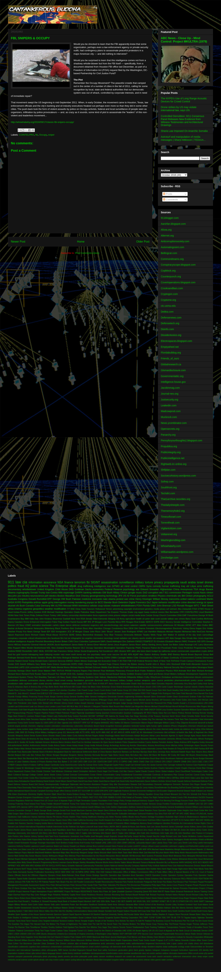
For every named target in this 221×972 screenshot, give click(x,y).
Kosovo (205, 664)
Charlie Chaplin (180, 768)
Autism (115, 749)
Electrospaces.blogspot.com (176, 341)
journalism (142, 595)
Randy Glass (157, 713)
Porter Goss (177, 648)
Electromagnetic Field (102, 693)
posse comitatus (205, 680)
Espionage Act (94, 661)
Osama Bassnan (104, 879)
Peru (48, 885)
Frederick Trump (68, 804)
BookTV (71, 758)
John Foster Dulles (179, 700)
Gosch (27, 814)
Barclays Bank (146, 752)
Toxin (147, 927)
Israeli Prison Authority (88, 700)
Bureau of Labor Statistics (19, 762)
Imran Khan (67, 823)
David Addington (114, 641)
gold (18, 654)
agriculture (130, 618)
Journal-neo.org (169, 393)
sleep (199, 957)
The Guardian (13, 924)
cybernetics (79, 726)
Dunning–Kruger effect (55, 791)
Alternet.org (167, 235)
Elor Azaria (67, 794)
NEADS (205, 862)
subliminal (66, 683)
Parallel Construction (85, 882)
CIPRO (124, 762)
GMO (153, 605)
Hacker (210, 814)
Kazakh (73, 840)
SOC (149, 901)
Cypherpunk (94, 641)
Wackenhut (112, 677)
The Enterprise (59, 585)
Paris (124, 882)
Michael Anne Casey (204, 856)
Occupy (43, 134)
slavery (135, 638)
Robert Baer (36, 898)
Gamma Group (62, 697)
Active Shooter (48, 736)
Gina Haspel (98, 810)
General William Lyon (194, 807)
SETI (123, 901)
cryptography (23, 592)
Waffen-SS (118, 723)
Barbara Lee (127, 752)
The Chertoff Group (98, 719)
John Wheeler (55, 703)
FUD (134, 661)
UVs (33, 934)
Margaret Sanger (87, 853)
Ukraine (122, 651)
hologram (156, 950)
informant (192, 726)
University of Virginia (76, 934)
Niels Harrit (161, 869)
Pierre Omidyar (21, 888)
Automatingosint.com (172, 247)
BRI (211, 749)
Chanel (140, 768)
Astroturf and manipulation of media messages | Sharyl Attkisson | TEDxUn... (183, 138)
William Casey (169, 723)
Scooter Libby (171, 905)
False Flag (57, 622)
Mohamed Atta (189, 631)
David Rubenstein (137, 781)
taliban (171, 618)
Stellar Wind (139, 914)
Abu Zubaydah (185, 609)
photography (199, 595)
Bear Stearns (197, 752)
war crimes (180, 618)
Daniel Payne (72, 781)
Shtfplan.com (168, 469)
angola (17, 726)
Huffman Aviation (122, 820)
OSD (102, 872)
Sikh (26, 911)
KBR (10, 840)
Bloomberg (49, 641)
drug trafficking (85, 586)
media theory (67, 953)
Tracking (153, 927)
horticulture (183, 950)
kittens (44, 953)
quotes (96, 729)
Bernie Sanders (38, 657)
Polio (93, 888)
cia (24, 582)
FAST (91, 797)
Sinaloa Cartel (141, 674)
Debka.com (167, 311)
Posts (167, 194)
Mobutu (175, 859)
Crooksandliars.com (172, 288)
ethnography (52, 950)
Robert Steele (151, 898)
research (118, 957)
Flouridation (103, 801)
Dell (36, 784)
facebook (55, 638)
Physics (162, 595)
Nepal (41, 869)
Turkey (53, 615)
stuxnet (11, 605)
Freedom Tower (111, 804)
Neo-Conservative (188, 667)
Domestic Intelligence (163, 784)
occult (195, 953)
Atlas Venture (26, 749)
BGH (187, 749)
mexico (161, 612)
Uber (59, 723)
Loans (156, 846)
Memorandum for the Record (93, 856)
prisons (117, 615)
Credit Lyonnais (62, 778)
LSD (174, 605)
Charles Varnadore (166, 768)
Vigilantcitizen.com (171, 528)
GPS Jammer (22, 807)
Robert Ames (25, 898)
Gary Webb (40, 664)
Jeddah (101, 830)
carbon (180, 943)
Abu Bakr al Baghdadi (194, 732)
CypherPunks (128, 778)
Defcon (187, 690)
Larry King (192, 843)
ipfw (33, 953)
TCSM (158, 918)
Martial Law (129, 706)
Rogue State (203, 898)
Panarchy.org (168, 434)
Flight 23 (71, 801)
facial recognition (107, 726)
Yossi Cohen (13, 943)
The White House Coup (146, 924)
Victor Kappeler (27, 937)
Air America (31, 739)
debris (129, 947)
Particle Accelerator (135, 882)
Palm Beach (61, 882)
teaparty (141, 729)
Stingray (112, 618)
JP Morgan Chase (80, 631)
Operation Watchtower (37, 879)
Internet (42, 644)
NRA (27, 866)
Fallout (145, 797)
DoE (140, 784)
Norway (209, 631)
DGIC (154, 778)
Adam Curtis (72, 736)
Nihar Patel (193, 869)
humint (24, 654)
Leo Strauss (39, 706)
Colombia (83, 641)
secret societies (111, 729)
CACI (154, 687)
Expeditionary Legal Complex (44, 797)
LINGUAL (131, 843)
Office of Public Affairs (158, 872)
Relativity (57, 895)
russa (149, 957)
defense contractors (28, 680)
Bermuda (96, 755)
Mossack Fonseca (140, 862)
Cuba (37, 605)
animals (24, 726)
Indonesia (93, 823)
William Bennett (14, 940)
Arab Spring (208, 684)
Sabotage (209, 901)
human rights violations (160, 726)
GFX (205, 804)
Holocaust (44, 820)
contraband (67, 947)
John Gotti (140, 833)
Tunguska (73, 931)
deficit (210, 651)
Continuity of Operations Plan (164, 775)
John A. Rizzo (158, 664)
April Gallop (198, 684)
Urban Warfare (113, 934)
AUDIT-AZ (135, 732)
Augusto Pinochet (35, 641)
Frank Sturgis (50, 697)
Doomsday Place (15, 788)
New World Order (118, 869)
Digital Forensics (137, 602)
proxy (90, 729)
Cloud (177, 771)
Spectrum (58, 914)
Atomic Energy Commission (58, 749)
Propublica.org (169, 446)
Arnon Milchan (171, 745)
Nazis (203, 592)
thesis (96, 960)
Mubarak (151, 862)
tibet (101, 960)
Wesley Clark (152, 937)
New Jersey (105, 869)
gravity (141, 950)
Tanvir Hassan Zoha (34, 921)
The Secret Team (110, 924)
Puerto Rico (98, 892)
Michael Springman (29, 859)
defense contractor (81, 625)
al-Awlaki (209, 723)
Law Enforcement (21, 706)
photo (45, 957)
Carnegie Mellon (125, 657)
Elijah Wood (57, 794)
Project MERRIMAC (55, 892)
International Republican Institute (39, 827)
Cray (54, 778)
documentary (14, 589)
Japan (155, 602)
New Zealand (57, 648)
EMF (184, 615)
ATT (194, 625)
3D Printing (29, 732)
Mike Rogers (202, 706)
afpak (72, 585)
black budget (152, 651)
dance (69, 625)
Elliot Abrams (117, 693)
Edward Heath (190, 791)
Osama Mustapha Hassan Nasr (124, 879)
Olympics (52, 875)
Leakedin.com (168, 405)
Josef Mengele (97, 836)
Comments (170, 199)
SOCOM (49, 651)
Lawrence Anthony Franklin (19, 846)
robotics (53, 595)
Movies (116, 667)
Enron (135, 794)
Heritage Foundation (156, 817)
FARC (184, 641)
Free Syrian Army (83, 804)
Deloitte (193, 690)
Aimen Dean (21, 739)
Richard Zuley (198, 895)
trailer (171, 729)
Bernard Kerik (23, 657)
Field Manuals (187, 693)
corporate (22, 638)
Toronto (122, 927)
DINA (135, 690)
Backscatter (27, 752)
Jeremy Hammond (135, 830)
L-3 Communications (194, 703)
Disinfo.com (167, 329)
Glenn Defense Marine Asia (115, 810)
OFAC (68, 872)
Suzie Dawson (98, 918)
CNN (70, 641)
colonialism (55, 726)
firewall (89, 950)
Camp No (81, 765)
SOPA (156, 622)
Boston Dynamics (92, 758)
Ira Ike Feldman (69, 827)
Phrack (196, 885)
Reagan (130, 622)
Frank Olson (194, 801)
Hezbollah (169, 817)
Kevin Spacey (167, 840)
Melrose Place (75, 856)
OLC (83, 648)
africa (11, 608)
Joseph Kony (100, 703)
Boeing (83, 657)
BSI (9, 752)
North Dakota (129, 710)
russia (196, 592)
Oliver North (31, 670)
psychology (129, 589)
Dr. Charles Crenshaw (106, 788)
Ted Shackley (40, 677)
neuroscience (37, 595)
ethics (43, 950)
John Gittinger (130, 833)
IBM (27, 618)
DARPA (79, 592)
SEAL (41, 651)
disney (42, 680)
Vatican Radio (190, 934)
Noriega (21, 670)
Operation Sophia (206, 875)
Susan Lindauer (85, 918)
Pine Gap (32, 888)
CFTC (115, 762)
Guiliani (66, 622)
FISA (194, 609)
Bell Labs (26, 755)
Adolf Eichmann (127, 736)
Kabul (19, 840)
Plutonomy (68, 888)
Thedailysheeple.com (172, 505)
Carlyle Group (152, 615)
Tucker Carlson (56, 931)
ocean (201, 953)
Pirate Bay (41, 888)
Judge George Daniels (130, 703)
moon (120, 953)
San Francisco (60, 651)
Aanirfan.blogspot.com (173, 223)
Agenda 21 (173, 736)
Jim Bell (173, 830)
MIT (49, 667)
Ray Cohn (35, 895)
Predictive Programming (195, 648)
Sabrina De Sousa (116, 716)
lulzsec (107, 605)
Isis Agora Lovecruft (85, 827)
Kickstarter (25, 843)
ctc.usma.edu (168, 305)
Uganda (65, 723)
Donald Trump (37, 592)
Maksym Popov (20, 853)
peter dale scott (152, 618)
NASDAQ (188, 862)
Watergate (158, 723)
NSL (49, 648)
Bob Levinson (50, 758)
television (89, 960)
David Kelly (124, 781)
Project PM (69, 892)
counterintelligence (80, 947)
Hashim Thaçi (75, 817)
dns (49, 638)
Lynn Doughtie (75, 849)
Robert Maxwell (98, 898)
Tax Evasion (113, 612)
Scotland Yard (191, 905)
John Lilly (174, 833)
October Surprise (173, 710)
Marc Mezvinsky (72, 853)
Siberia (182, 908)
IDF (48, 631)
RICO (149, 713)
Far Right (153, 797)
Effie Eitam (12, 794)
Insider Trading (62, 700)
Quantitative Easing (93, 713)
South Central (191, 911)
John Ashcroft (32, 833)
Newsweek (141, 869)
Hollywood (100, 609)
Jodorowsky (21, 833)
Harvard (102, 664)
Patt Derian (157, 882)
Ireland (123, 664)
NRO (32, 866)
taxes (103, 654)
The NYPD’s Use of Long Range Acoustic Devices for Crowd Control (184, 100)
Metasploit (191, 856)
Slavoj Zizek (92, 911)
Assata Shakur (14, 749)
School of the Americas (154, 905)
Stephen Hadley (151, 914)
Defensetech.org (170, 323)
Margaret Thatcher (101, 706)
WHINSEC (105, 723)
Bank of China (99, 752)
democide (137, 947)
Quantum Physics (164, 670)
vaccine (116, 654)
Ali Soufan (30, 742)
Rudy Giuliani (73, 716)
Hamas (34, 817)
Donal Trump (28, 661)
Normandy (22, 872)
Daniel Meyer (60, 781)
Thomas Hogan (185, 924)
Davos (147, 781)
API (115, 732)
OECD (57, 872)
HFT (174, 814)
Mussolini (160, 862)
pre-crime (75, 957)
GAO (198, 804)
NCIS (195, 862)
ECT (80, 791)
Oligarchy (43, 875)
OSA (98, 872)
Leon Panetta (108, 622)
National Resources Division (188, 866)
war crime (129, 599)
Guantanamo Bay (16, 618)
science (43, 585)
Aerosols (164, 736)
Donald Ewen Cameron (46, 661)
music (139, 592)
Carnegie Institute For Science (180, 765)
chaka (190, 943)
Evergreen (27, 797)
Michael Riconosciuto (187, 706)
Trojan (46, 931)
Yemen (109, 609)
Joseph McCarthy (125, 836)
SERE (72, 635)
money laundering (76, 602)
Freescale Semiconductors (130, 804)
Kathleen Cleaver (62, 840)
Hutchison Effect (154, 820)
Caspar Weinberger (43, 768)
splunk (36, 960)
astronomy (110, 943)
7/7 (68, 609)
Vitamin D (59, 937)
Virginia (97, 723)
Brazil (152, 758)
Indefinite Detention (81, 823)
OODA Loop (161, 710)
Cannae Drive (91, 765)
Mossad (67, 605)
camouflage (207, 635)
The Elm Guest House (204, 921)
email (62, 680)
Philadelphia (146, 885)
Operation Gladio (72, 612)
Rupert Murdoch (84, 901)
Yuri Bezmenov (25, 943)
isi (205, 602)
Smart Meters (170, 674)
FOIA (139, 605)
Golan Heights (183, 810)
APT (106, 684)
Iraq (183, 586)
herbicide (135, 726)
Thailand (148, 921)
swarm (67, 960)
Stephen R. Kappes (167, 914)
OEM (63, 872)
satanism (134, 625)
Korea (76, 843)
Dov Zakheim (128, 641)
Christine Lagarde (48, 690)
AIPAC (188, 625)
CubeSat (109, 778)
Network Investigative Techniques (66, 869)
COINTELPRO (26, 134)
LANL (104, 843)
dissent (97, 726)
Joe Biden (173, 644)
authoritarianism (138, 943)
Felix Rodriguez (164, 693)
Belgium (18, 755)
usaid (79, 683)
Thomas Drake (126, 612)
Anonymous (186, 589)
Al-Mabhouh (73, 739)
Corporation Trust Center (18, 778)
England (115, 794)
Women (96, 940)
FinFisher (175, 661)
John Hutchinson (153, 833)
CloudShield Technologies (191, 771)
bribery (65, 615)
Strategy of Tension (66, 719)
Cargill (127, 765)
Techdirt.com (168, 493)
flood (95, 950)
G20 (185, 804)
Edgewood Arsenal (175, 791)
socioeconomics (154, 625)
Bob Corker (39, 758)
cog (135, 612)
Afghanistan (166, 589)
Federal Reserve (113, 589)
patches (46, 729)
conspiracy (13, 638)
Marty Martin (180, 853)
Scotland (181, 905)
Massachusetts (191, 853)
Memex (148, 706)
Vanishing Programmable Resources (169, 934)
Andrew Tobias (173, 742)
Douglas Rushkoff (62, 788)
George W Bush (205, 615)
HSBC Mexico (190, 814)
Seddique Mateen (60, 908)
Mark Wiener (133, 853)
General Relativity (159, 807)
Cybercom (118, 778)
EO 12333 (95, 791)
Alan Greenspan (93, 739)
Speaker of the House (30, 914)
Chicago (107, 628)
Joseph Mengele (113, 703)
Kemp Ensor (82, 840)
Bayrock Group (202, 654)
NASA (11, 602)
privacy (158, 582)
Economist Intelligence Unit (148, 791)
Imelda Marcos (47, 823)
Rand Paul (25, 895)
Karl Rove (50, 840)
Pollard (58, 713)
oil (143, 618)
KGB (44, 612)
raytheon (28, 683)
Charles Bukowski (205, 687)
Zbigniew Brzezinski (189, 723)
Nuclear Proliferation (35, 872)
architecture (177, 677)
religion (124, 615)
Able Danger (175, 638)
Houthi (101, 820)
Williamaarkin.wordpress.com (177, 551)
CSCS (194, 762)
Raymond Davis (22, 635)
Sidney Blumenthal (84, 635)
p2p (205, 953)
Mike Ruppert (14, 648)
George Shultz (46, 810)
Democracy (208, 657)
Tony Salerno (113, 927)
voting (197, 729)
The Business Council (161, 921)
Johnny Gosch (67, 703)
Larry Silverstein (205, 644)
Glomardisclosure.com (173, 370)
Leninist (100, 846)
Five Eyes (209, 693)
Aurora (103, 749)
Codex (205, 771)
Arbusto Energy (102, 745)
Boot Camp (79, 758)
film (62, 638)
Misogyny (155, 859)
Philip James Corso (169, 885)
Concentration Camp (111, 775)
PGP (10, 713)
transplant (107, 960)
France (41, 697)
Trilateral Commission (25, 931)
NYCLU (52, 866)
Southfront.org (169, 487)
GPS (203, 641)
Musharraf (53, 710)
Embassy (127, 693)
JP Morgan (97, 622)
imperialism (12, 953)
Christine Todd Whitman (53, 771)
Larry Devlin (183, 843)
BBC (211, 625)
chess (196, 943)
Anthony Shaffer (159, 654)
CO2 (152, 762)
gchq (50, 602)
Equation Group (152, 794)
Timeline (44, 927)
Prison (46, 615)
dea (10, 595)
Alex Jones (198, 638)
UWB (38, 934)
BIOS (192, 749)
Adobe (117, 736)
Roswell (45, 901)
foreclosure (112, 950)
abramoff (201, 723)
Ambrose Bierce (57, 742)
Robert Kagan (41, 716)
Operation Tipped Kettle (18, 879)
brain (199, 635)
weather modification (55, 608)
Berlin (51, 687)
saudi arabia (188, 582)
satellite (143, 625)
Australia (12, 599)
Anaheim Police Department (126, 742)
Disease (133, 784)
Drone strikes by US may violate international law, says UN (178, 109)
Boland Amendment (125, 687)
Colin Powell (82, 690)
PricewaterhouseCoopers (142, 888)
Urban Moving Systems (83, 677)
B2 (183, 749)
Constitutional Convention (131, 775)
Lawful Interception (205, 843)
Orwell (93, 879)
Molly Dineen (27, 862)
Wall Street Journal (108, 937)
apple (44, 602)
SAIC (35, 651)
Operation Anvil (128, 875)
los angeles (87, 638)
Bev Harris (143, 755)
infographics (182, 726)
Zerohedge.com (169, 557)
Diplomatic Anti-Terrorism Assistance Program (89, 784)
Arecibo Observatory (138, 745)
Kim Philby (167, 703)
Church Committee (168, 615)
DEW (131, 628)
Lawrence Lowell (38, 846)
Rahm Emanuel (176, 892)
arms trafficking (205, 586)
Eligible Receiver (44, 794)
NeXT (24, 869)
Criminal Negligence (78, 778)
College (33, 775)
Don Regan (195, 784)
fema (95, 615)
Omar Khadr (80, 875)
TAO (141, 918)
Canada (30, 605)
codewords (23, 947)
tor (96, 602)
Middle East (106, 667)
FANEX (85, 797)
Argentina (208, 638)
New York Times (21, 615)
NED (211, 862)
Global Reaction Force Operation (152, 810)
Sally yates (55, 905)
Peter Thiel (97, 885)
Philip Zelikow (36, 615)
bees (143, 651)
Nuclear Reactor (72, 648)
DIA (136, 628)
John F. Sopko (118, 833)
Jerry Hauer (148, 830)
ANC (108, 732)
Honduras (28, 700)
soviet (30, 960)
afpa (77, 943)
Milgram (119, 859)
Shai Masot (138, 908)
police (34, 585)
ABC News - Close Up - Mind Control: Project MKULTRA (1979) (184, 39)
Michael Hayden (173, 631)
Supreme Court (206, 674)
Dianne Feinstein (147, 628)
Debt (182, 690)
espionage (68, 592)
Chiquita (36, 690)
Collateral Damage (21, 775)
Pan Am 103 (71, 882)
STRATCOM (183, 901)
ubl (187, 586)
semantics (168, 957)
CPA (159, 687)
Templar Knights (87, 921)
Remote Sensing (192, 713)
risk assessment (139, 957)
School (141, 905)
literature (114, 680)
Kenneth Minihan (111, 840)
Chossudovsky (146, 657)
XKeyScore (155, 677)
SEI (118, 901)
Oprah (199, 710)
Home (81, 241)
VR (92, 723)
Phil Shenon (121, 885)
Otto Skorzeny (165, 879)
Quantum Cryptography (133, 713)
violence (186, 729)
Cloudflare (72, 690)
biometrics (84, 605)
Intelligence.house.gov (173, 381)
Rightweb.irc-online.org (173, 464)
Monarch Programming (42, 862)
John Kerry (192, 700)
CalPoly (40, 765)
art (122, 586)
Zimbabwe (166, 677)
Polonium (65, 713)
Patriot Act (155, 648)
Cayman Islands (191, 687)
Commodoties (83, 775)
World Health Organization (121, 940)
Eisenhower (22, 794)
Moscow (99, 862)
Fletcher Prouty (15, 631)
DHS (71, 589)
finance (68, 582)
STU (191, 901)
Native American (96, 710)
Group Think (106, 814)
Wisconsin (80, 940)
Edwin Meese (80, 661)
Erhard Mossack (171, 794)
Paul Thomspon (190, 882)
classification (13, 947)
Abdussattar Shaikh (129, 684)
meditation (86, 953)
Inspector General (30, 644)
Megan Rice (63, 856)
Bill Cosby (172, 755)
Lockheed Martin (204, 599)
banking (87, 592)
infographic (76, 638)
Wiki (60, 592)
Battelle (182, 752)
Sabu (127, 716)
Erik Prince (202, 794)
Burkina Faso (51, 762)
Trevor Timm (208, 927)
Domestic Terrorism (181, 784)
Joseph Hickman (87, 703)
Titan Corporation (191, 719)
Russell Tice (53, 674)
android (11, 726)
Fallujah (154, 693)
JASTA (112, 827)
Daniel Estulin (49, 781)
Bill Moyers (190, 755)
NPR (23, 866)
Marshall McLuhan (155, 853)
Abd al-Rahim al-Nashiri (174, 732)
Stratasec (98, 635)
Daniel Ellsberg (36, 781)
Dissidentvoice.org (171, 335)
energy (69, 680)
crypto (204, 651)
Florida (146, 605)
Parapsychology (19, 713)
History (11, 820)
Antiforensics (35, 745)
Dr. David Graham (123, 788)
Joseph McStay (139, 836)
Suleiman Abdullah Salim (49, 918)
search (160, 957)
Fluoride (11, 697)
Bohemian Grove (109, 687)
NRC (64, 710)
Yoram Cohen (207, 940)
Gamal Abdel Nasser (60, 807)
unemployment (131, 960)
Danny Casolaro (15, 622)
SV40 (196, 901)
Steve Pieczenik (182, 914)
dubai (165, 947)
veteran (147, 960)
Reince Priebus (178, 713)
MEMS (109, 849)
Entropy (142, 794)
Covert (96, 690)
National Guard (82, 710)
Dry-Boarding (173, 788)
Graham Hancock (63, 814)
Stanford (96, 914)
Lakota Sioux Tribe (164, 843)
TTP (178, 918)
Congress (23, 599)
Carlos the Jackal (148, 765)
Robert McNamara (113, 898)
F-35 (120, 661)
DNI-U (169, 778)
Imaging (37, 823)
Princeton (184, 888)
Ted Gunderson (106, 651)
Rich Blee (191, 670)
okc (84, 654)
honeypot (174, 950)
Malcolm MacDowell (35, 853)
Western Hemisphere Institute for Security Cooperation (180, 937)
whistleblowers (128, 605)
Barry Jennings (159, 752)
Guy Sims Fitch (160, 814)
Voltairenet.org (169, 534)
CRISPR (176, 762)
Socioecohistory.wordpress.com (178, 475)
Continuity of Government (182, 657)
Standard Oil (87, 914)
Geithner (132, 807)
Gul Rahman (207, 697)
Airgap (46, 739)
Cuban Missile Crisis (96, 778)
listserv (59, 953)
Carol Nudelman (200, 765)
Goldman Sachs (83, 589)
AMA (103, 732)
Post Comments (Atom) (87, 253)
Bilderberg (49, 628)
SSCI (162, 622)
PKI (32, 882)
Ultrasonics (51, 934)
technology (111, 595)
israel (200, 582)
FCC (96, 797)
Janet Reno (71, 830)
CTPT (210, 762)
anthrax (37, 602)
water (163, 960)
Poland (51, 713)
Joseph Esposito (110, 836)
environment (138, 609)
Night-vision (183, 869)
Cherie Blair (201, 768)
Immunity (58, 823)
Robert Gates (72, 898)
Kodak (71, 843)
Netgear (48, 869)
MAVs (98, 849)
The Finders (132, 719)
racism (126, 625)
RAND (18, 651)
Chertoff (29, 690)
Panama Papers (79, 670)
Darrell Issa (83, 781)
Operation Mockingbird (104, 648)
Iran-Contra (51, 592)
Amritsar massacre (92, 742)
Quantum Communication (112, 713)
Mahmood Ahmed (188, 849)
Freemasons (200, 661)
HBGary (17, 644)
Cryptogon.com (169, 294)
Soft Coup (141, 911)
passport (19, 957)
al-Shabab (83, 943)
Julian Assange (186, 644)
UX (55, 723)
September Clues (107, 908)
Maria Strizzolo (100, 853)
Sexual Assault (112, 674)
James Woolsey (152, 700)
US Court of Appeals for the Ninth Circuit (172, 931)
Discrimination (124, 784)
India (31, 618)
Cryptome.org (168, 299)
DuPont (182, 788)
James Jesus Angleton (117, 644)
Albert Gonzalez (158, 684)
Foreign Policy (119, 801)
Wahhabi (122, 677)
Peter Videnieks (109, 885)
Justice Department (205, 836)
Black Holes (96, 687)
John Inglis (164, 833)
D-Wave (138, 778)
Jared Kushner (83, 830)
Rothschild (62, 716)
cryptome (27, 608)
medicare (77, 953)
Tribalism (11, 931)
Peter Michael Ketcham (60, 885)
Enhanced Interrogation (41, 622)
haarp (146, 612)
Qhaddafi (120, 892)
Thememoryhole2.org (173, 510)
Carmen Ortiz (161, 765)
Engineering (107, 794)
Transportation (173, 927)
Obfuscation (117, 872)
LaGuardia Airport (143, 843)
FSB (129, 661)
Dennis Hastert (15, 661)
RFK (123, 622)
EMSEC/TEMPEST (144, 641)
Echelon (133, 791)
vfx (17, 605)
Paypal (201, 882)
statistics (57, 683)
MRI (140, 849)
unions (140, 960)
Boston (58, 641)
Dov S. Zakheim (77, 788)
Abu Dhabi (208, 732)
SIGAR (63, 674)
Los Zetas (22, 849)
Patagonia (148, 882)
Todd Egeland (68, 927)
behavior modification (169, 602)
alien (134, 651)
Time (28, 927)
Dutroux (68, 791)
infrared (200, 726)
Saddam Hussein (84, 674)
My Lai (167, 862)
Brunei (195, 758)
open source (157, 680)
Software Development (187, 674)
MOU (136, 849)
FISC (148, 693)
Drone (26, 622)
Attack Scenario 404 (79, 749)
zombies (170, 960)
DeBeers (154, 781)
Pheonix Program (33, 713)
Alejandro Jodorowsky (174, 684)
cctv (185, 943)
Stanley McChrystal (125, 914)
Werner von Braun (138, 937)
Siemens (189, 908)
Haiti (19, 817)
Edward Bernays (60, 693)
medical (153, 612)
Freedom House (97, 804)
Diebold (11, 693)
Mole (19, 862)
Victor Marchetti (40, 937)
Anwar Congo (84, 745)
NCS (200, 862)
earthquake (172, 947)
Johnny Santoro (37, 836)
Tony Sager (102, 927)
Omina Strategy (92, 875)
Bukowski (209, 758)
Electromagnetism (163, 628)
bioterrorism (188, 677)
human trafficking (171, 586)
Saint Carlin (33, 905)
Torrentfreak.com (170, 522)
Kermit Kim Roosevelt (154, 703)
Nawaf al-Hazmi (14, 869)
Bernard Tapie (107, 755)
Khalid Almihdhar (191, 840)
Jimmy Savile (162, 644)
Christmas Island (71, 771)
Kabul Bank (27, 840)
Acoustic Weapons (15, 736)
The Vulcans (169, 719)
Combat (65, 775)
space (210, 602)
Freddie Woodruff (53, 804)
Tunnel (80, 931)
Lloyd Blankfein (206, 612)
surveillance (126, 582)
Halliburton (26, 817)
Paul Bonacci (178, 882)
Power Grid (101, 888)
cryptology (104, 947)
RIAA (155, 892)
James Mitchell (138, 700)
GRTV (30, 807)
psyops (90, 602)
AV (141, 732)
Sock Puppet (117, 911)
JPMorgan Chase (106, 700)
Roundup (53, 901)
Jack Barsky (141, 827)
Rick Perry (208, 895)
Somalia (11, 719)
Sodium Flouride (130, 911)
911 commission (173, 592)
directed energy (195, 602)
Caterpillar (69, 768)
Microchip (69, 859)
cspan (62, 625)
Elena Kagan (196, 628)
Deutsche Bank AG (205, 690)
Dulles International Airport (19, 791)
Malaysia (161, 631)
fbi (36, 134)
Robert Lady (52, 716)
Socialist (108, 911)
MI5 (68, 706)
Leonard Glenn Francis (113, 846)
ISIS (53, 631)
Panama (146, 648)
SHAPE (129, 901)
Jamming (47, 830)
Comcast (73, 775)
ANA (102, 684)
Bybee (64, 762)
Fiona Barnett (199, 693)
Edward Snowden (149, 589)
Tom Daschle (80, 927)
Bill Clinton (187, 595)
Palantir (52, 882)
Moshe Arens (108, 862)
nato (105, 599)
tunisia (176, 729)
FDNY (143, 693)
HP (177, 814)
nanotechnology (111, 625)
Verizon (199, 934)
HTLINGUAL (201, 814)
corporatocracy (67, 726)
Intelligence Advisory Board (141, 823)
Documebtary (148, 784)
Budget (202, 758)
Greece (55, 664)
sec (129, 638)
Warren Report (147, 723)
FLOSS (118, 797)
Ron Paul (18, 901)
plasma (75, 729)
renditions (110, 957)
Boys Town (133, 758)
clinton (209, 592)
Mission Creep (165, 859)
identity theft (208, 950)
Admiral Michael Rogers (88, 736)
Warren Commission (132, 723)
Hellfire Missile (128, 817)
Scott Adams (203, 905)
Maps (63, 853)
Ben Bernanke (172, 612)
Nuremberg (49, 872)
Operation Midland (188, 710)
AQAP (136, 654)
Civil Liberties (61, 690)
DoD (145, 592)
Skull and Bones (156, 674)
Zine (57, 943)
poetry (194, 680)
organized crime (105, 615)
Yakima (177, 940)
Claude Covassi (147, 771)
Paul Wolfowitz (108, 670)
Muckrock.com (169, 417)
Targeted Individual (51, 921)
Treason (182, 927)
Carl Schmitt (135, 765)
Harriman (42, 817)
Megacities (139, 706)
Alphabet (38, 742)
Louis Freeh (61, 706)
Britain (65, 641)
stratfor (149, 638)
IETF (176, 820)
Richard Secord (185, 895)
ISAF (201, 820)
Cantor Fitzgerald (105, 765)
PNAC (138, 648)
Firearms (192, 641)
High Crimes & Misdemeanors (186, 817)
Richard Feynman (157, 895)
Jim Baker (165, 830)
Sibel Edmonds (100, 618)
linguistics (12, 729)
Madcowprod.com (171, 411)
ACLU (210, 595)
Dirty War (113, 784)
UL (42, 723)
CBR (85, 762)
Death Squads (178, 781)
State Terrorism (32, 719)
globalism (127, 726)
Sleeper (101, 911)
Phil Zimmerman (133, 885)
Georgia (55, 810)
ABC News (92, 684)
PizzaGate (166, 648)
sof (167, 609)
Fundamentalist (176, 804)
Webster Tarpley (142, 635)
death (124, 947)
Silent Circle (33, 911)
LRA (206, 703)
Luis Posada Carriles (43, 849)
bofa (168, 943)
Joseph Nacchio (153, 836)
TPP (168, 918)
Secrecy (169, 622)
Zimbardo (51, 943)
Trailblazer (161, 927)
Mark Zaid (143, 853)
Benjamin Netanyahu (34, 628)
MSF (145, 849)
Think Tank (179, 719)
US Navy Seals (64, 677)
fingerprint (81, 950)
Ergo (162, 794)
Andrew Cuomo (144, 742)
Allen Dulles (202, 625)
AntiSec (26, 745)
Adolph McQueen (141, 736)
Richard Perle (28, 674)
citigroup (40, 726)
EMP (88, 791)
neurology (108, 638)
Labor (153, 843)
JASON (50, 644)
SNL (144, 901)
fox (14, 654)
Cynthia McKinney (204, 618)
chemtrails (171, 595)
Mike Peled (86, 859)
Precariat (110, 888)
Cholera (27, 771)
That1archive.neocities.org (175, 499)
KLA (14, 840)
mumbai (127, 953)
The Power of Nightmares (67, 924)
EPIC (106, 791)
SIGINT (95, 582)
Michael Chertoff (158, 706)
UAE (124, 931)
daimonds (117, 947)
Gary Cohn (105, 807)
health (139, 618)
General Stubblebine (175, 807)
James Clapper (125, 700)
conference (45, 947)
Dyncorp (62, 661)
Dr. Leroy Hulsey (147, 788)
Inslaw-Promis (19, 612)
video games (155, 960)
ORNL (92, 872)
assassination (109, 582)
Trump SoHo (22, 723)
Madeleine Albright (172, 849)
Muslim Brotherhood (36, 648)
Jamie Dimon (37, 830)
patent (52, 729)
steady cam (44, 960)
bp (160, 651)
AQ (27, 585)
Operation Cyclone (176, 875)
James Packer (14, 830)
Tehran (77, 921)
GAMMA (191, 804)
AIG (125, 654)
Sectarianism (26, 908)
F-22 (75, 797)
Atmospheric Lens (39, 749)
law (18, 582)
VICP (121, 934)
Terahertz (110, 921)
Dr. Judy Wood (21, 693)
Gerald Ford (65, 810)
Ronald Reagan (185, 605)
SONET (162, 901)
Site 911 (62, 911)
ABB (77, 732)
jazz (205, 726)
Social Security (207, 716)
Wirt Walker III (170, 635)
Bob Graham (76, 628)
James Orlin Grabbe (204, 827)
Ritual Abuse (52, 635)
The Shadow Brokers (127, 924)
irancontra (174, 599)
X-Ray (177, 723)
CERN (107, 657)
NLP (122, 667)
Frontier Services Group (152, 804)
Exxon (70, 797)
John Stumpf (43, 703)
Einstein (161, 641)
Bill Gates (181, 755)
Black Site (21, 758)
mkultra (26, 595)
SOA (69, 674)
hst (65, 638)
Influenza (102, 823)
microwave (98, 638)
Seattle (17, 908)
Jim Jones (181, 830)
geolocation (123, 950)
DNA (179, 615)
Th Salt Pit (139, 921)
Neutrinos (107, 710)
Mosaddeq (90, 862)
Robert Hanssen (85, 898)
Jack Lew (150, 827)
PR (40, 882)
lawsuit (210, 726)
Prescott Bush (132, 670)
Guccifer (114, 814)
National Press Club (168, 866)
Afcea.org (166, 229)
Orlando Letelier (83, 879)
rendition (152, 595)
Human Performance (138, 820)
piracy (162, 609)
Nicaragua (202, 667)
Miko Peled (110, 859)
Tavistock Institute (66, 921)
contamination (56, 947)
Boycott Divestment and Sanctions (114, 758)
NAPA (181, 862)
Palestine (85, 612)
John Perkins (13, 836)
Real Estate (139, 622)
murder (56, 654)
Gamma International (78, 807)
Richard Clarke (38, 635)
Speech (65, 914)
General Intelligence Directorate (103, 697)
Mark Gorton (112, 853)
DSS (143, 690)
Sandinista (102, 905)
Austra (109, 749)
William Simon (70, 940)
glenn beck (133, 950)
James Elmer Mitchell (97, 644)
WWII (75, 605)
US (153, 931)
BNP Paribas (200, 749)
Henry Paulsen (141, 817)
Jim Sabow (190, 830)
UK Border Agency (140, 931)
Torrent (129, 927)
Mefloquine (53, 856)
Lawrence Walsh (52, 846)
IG (180, 820)
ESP (111, 791)
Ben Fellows (36, 755)
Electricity (32, 794)
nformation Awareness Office (181, 953)
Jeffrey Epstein (34, 612)
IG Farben (185, 820)
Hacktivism (12, 817)
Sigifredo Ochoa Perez (203, 908)
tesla (143, 615)
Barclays (136, 752)
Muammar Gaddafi (61, 618)
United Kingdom (45, 589)
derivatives (88, 726)
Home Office (67, 820)
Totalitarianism (138, 927)
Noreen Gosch (118, 710)
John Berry (43, 833)
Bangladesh (59, 752)
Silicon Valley (44, 911)
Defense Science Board (24, 784)
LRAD (210, 703)
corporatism (195, 651)
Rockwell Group (176, 898)
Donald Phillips (207, 784)
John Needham (184, 833)
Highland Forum (206, 817)
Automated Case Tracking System (133, 749)
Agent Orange (184, 736)
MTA (149, 849)
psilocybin (83, 957)
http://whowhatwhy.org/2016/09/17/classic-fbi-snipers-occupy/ (42, 122)
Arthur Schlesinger (186, 745)
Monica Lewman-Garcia (62, 862)
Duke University (206, 788)
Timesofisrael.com (171, 516)
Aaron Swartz (114, 684)
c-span (174, 943)
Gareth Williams (27, 664)
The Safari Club (85, 924)
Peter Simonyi (76, 885)
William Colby (143, 677)
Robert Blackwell (49, 898)
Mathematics (204, 853)
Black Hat (86, 687)
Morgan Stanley (79, 862)
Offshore (34, 875)
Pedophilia (27, 602)
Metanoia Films (180, 856)
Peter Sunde (87, 885)
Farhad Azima (163, 797)
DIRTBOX (161, 778)
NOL (18, 866)
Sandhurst (93, 905)
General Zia (208, 807)
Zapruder (37, 943)
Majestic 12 (201, 849)
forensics (118, 726)
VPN (139, 934)
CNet (147, 762)
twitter (122, 960)
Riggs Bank (12, 716)
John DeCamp (94, 833)
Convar (181, 775)
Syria (149, 586)
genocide (89, 680)
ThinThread (173, 924)
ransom (102, 957)
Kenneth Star (123, 840)
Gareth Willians (94, 807)
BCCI (101, 602)
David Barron (104, 781)
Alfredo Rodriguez (205, 739)
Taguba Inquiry (190, 918)
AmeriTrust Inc (78, 742)
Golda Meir (204, 810)
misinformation (112, 953)
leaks (106, 680)
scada (41, 683)
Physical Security (206, 885)
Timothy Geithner (55, 927)
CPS (163, 762)
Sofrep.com (167, 481)
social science (21, 960)
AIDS (93, 732)
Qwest (145, 892)
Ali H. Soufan (20, 742)
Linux (47, 706)
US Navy (20, 625)
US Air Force (129, 595)
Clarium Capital (133, 771)
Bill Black (153, 755)
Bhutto (49, 657)
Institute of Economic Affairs (117, 823)
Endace (75, 794)
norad (116, 638)
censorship (74, 615)
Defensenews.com (171, 317)
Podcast (76, 888)
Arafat (92, 745)
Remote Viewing (206, 713)
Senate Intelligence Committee (188, 622)
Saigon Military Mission (17, 905)
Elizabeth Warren (173, 641)
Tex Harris (130, 921)
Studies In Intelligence (22, 918)
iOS (200, 950)
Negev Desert (33, 869)
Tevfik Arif (85, 719)
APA (130, 654)
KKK (142, 703)
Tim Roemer (20, 927)
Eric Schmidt (192, 794)
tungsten (115, 960)
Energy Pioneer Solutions (90, 794)
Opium (11, 635)
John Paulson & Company (202, 833)
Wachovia (96, 937)
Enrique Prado (126, 794)
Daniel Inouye (151, 690)
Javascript (93, 830)
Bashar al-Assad (15, 628)
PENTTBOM (204, 879)
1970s (84, 684)
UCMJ (129, 931)
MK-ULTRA (56, 605)
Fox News (27, 631)
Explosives (62, 797)
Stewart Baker (195, 914)
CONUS (157, 762)
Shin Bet (175, 908)
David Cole (114, 781)
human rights (145, 726)
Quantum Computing (133, 892)
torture (149, 582)
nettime (165, 953)
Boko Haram (62, 758)
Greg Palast (95, 814)
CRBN (114, 657)
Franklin (202, 801)
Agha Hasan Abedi (199, 736)
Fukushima (192, 615)
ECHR (74, 791)
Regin (50, 895)
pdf (46, 595)
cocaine (47, 726)
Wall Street (207, 605)
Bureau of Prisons (38, 762)
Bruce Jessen (145, 687)
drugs (202, 589)
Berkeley (88, 755)
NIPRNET (12, 866)
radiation (124, 638)
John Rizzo (95, 631)
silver (194, 957)
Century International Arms (118, 768)
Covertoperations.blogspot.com (178, 282)
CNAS (141, 762)
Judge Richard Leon (168, 836)
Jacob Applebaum (62, 644)
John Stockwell (173, 664)
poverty (67, 957)
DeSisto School (165, 781)
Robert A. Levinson (26, 716)
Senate (89, 618)
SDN (103, 901)
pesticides (169, 680)
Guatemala (65, 664)
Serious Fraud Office (124, 908)
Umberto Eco (62, 934)
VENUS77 (77, 723)
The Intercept (157, 719)
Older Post (142, 241)
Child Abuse (61, 589)
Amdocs (67, 742)
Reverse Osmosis (103, 895)
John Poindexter (20, 703)
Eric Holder (208, 628)
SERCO (149, 622)
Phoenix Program (185, 885)
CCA (90, 762)
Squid (71, 914)
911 (11, 582)
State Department (98, 612)
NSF (127, 667)
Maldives (48, 853)
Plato (61, 888)
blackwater (47, 625)
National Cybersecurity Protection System (92, 866)
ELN (84, 791)
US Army (120, 618)
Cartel (164, 687)
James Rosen (26, 830)
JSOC (116, 700)
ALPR (98, 732)
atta (138, 651)
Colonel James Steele (46, 775)
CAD (75, 762)
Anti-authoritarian (15, 745)
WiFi (129, 651)
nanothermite (136, 953)
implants (21, 953)
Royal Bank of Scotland (67, 901)
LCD (114, 843)
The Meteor (51, 924)
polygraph (83, 729)
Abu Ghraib (187, 638)
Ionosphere (73, 700)
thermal (165, 729)
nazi (62, 654)
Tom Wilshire (91, 927)
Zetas (43, 943)
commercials (183, 651)
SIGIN (139, 901)
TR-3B (173, 918)
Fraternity (19, 804)
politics (12, 585)
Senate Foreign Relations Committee (84, 908)
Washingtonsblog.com (173, 540)
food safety (102, 950)
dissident (151, 947)
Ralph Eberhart (14, 895)
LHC (195, 644)
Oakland (108, 872)
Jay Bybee (132, 664)
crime (184, 602)
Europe (19, 797)
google (131, 592)
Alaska (113, 739)
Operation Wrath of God (57, 879)
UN (150, 931)
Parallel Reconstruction (104, 882)
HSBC (80, 664)
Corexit (196, 775)
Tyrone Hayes (34, 723)
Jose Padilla (85, 836)
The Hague (24, 924)
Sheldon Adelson (164, 908)
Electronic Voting (181, 628)
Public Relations (147, 670)
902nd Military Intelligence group (48, 732)
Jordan (77, 703)
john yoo (16, 595)
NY (47, 866)
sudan (61, 960)
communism (207, 677)
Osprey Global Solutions (148, 879)
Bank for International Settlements (78, 752)
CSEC (200, 762)
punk (90, 957)
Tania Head (20, 921)
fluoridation (79, 680)
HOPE (74, 664)
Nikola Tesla (204, 869)
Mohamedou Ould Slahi (17, 710)
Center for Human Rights (84, 768)
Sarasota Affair (132, 905)
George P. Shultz (32, 810)
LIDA (119, 843)
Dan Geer (205, 778)
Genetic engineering (125, 697)
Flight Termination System (86, 801)
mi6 (101, 625)
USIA (46, 723)
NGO (59, 710)
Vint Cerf (50, 937)
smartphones (124, 729)
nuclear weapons (142, 680)
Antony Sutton (60, 745)
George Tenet (39, 631)
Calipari (47, 765)
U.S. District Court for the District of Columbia (103, 931)
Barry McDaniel (172, 752)
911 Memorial (68, 732)
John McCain (202, 700)
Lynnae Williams (88, 849)
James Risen (135, 644)
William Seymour (56, 940)
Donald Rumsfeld (38, 599)
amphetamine (94, 943)
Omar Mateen (44, 670)
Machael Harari (158, 849)
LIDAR (124, 843)
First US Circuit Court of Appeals (53, 801)
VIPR (84, 723)
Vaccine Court (147, 934)
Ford (110, 801)
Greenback (84, 814)
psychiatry (96, 654)
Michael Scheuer (93, 667)
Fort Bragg (175, 801)
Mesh (171, 856)
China (176, 589)
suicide (163, 618)
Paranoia (118, 882)
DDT (144, 778)
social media (134, 615)
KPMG (140, 631)
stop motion (54, 960)
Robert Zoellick (163, 898)
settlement (177, 957)
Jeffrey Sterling (148, 644)
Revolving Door (118, 895)
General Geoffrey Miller (79, 697)
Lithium (151, 846)
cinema (18, 608)
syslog (73, 960)
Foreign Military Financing (26, 697)
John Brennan (164, 605)
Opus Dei (72, 879)
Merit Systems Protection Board (155, 856)
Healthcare (92, 817)
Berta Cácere (119, 755)
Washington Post (124, 937)
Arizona (151, 745)
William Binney (160, 599)
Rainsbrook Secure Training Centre (198, 892)
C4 (71, 762)
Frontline (166, 804)
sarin (154, 957)
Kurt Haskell (96, 843)
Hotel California (79, 820)
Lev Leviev (128, 846)
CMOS (135, 762)
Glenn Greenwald (158, 697)
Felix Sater (176, 693)
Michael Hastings (55, 612)
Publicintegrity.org (170, 452)
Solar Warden (161, 911)
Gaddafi (48, 807)
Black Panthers (62, 628)
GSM (36, 807)
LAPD (22, 667)
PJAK (28, 882)
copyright (128, 609)
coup (100, 605)
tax (84, 960)
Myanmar (174, 862)
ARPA (127, 732)
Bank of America (31, 687)
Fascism (91, 609)
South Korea (202, 911)
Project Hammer (23, 892)
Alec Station (145, 654)
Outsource (176, 879)
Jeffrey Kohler (121, 830)
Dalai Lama (195, 778)
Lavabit (11, 706)
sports (142, 638)
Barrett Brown (187, 654)
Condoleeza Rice (120, 628)
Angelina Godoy (198, 742)
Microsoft (77, 859)
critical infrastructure (37, 638)
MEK (103, 849)
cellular (93, 605)
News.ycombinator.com (174, 423)
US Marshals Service (198, 931)
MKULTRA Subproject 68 (122, 849)
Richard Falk (144, 895)
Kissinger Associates (46, 843)
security (48, 683)
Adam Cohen (61, 736)
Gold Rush (194, 810)
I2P (172, 820)
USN (29, 934)
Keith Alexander (193, 664)
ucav (109, 654)
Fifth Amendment (191, 797)
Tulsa (65, 931)
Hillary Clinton (120, 592)
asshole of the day (187, 635)
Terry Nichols (120, 921)
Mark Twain (122, 853)
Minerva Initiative (143, 859)
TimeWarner (35, 927)
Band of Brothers (46, 752)
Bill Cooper (77, 687)
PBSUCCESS (192, 879)
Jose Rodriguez (129, 631)
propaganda (171, 582)
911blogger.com (170, 217)
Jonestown (74, 836)
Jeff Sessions (164, 700)
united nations (187, 599)
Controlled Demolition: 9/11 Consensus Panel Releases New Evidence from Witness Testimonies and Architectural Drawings (182, 120)
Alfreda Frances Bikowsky (186, 739)
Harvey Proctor (62, 817)
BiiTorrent (68, 687)
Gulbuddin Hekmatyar (128, 814)
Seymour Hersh (168, 716)
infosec (28, 953)
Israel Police (103, 827)
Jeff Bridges (110, 830)
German (89, 810)
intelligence (100, 586)
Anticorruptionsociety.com (175, 241)
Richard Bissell (131, 895)
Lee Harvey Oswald (67, 846)
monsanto (97, 599)
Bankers (109, 752)
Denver (42, 784)
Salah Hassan (44, 905)
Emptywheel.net (170, 346)
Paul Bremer (94, 670)
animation (36, 625)
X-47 (166, 940)
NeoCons (201, 631)
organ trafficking (35, 729)
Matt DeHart (19, 856)
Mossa (129, 862)
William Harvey (42, 940)
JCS (69, 631)
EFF (49, 599)
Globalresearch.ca (171, 364)
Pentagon (187, 592)
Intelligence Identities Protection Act (168, 823)
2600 (22, 732)
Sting (203, 914)
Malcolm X (88, 706)
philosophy (37, 957)
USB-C (11, 934)
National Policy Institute (149, 866)
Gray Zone (75, 814)
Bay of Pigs (43, 687)
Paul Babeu (167, 882)
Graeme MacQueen (47, 814)
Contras (198, 657)
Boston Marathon (66, 595)
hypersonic (193, 950)
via (181, 729)
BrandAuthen (144, 758)
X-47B (171, 940)
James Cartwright (176, 827)
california (166, 651)
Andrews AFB (185, 742)
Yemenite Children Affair (191, 940)
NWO (73, 710)
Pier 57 (11, 888)
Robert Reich (139, 898)
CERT (109, 762)
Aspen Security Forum (203, 745)
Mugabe (31, 710)
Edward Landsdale (75, 693)
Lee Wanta (80, 846)
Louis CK (30, 849)
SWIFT (202, 901)
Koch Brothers (62, 843)
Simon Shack (181, 716)
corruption (153, 592)
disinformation (85, 615)
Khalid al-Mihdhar (206, 840)
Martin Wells (169, 853)
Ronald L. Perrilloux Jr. (32, 901)
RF (145, 713)
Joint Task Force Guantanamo (57, 836)
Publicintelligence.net (172, 458)
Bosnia (136, 687)
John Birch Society (56, 833)
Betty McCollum (132, 755)
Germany (45, 605)
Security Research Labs (42, 908)
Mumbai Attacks (41, 710)
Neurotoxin (95, 869)
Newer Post (18, 241)
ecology (181, 947)
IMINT (192, 820)
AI (99, 684)
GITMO (116, 586)
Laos (175, 843)
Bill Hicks (57, 657)
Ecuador (163, 791)
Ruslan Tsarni (41, 674)
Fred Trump (41, 804)
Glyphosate (171, 810)
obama (111, 599)
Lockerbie (164, 846)
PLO (36, 882)
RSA (83, 618)
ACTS (82, 732)
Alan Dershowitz (144, 684)
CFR (182, 612)
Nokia (15, 872)
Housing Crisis (92, 820)
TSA (196, 589)
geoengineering (98, 595)
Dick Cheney (82, 595)
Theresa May (162, 924)
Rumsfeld (83, 716)
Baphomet (117, 752)
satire (35, 683)
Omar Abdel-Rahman (65, 875)
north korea (76, 654)
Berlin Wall (58, 687)
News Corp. (131, 869)
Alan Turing (105, 739)
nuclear (25, 729)
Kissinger (33, 843)
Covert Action (105, 690)
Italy (36, 618)
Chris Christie (36, 771)
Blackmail (30, 758)
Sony (170, 911)
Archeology (114, 745)
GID (199, 641)
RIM (159, 892)
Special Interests (46, 914)
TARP (145, 918)
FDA (125, 661)
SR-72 (175, 901)
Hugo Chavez (113, 664)
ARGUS (121, 732)
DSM (182, 778)
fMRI (60, 950)
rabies (95, 957)
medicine (86, 599)
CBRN (142, 586)
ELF (47, 693)
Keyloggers (178, 840)
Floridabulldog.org (171, 352)
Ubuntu (44, 934)
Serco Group (99, 674)
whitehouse (168, 625)
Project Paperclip (77, 713)
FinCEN (202, 797)
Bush (22, 605)
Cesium (133, 768)
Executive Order (109, 661)
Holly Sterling (34, 820)
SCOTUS (63, 635)
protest (120, 599)
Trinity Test (39, 931)
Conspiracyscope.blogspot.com (178, 264)
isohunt (38, 953)
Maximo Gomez (41, 856)
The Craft (190, 921)
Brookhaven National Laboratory (178, 758)
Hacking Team (91, 664)
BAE (73, 609)
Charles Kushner (151, 768)
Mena (118, 622)
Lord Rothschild (191, 846)
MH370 (43, 667)
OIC (73, 872)
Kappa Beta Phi (39, 840)
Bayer (188, 752)
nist (120, 625)
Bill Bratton (162, 755)
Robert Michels (127, 898)
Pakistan (76, 599)
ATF (167, 638)
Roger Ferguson (190, 898)
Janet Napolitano (59, 830)
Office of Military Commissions (136, 872)
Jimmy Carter (201, 830)
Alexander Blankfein (148, 739)
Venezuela (128, 635)
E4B (43, 693)
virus (193, 729)
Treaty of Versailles (194, 927)
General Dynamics (144, 807)
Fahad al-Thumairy (134, 797)
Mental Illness (63, 667)
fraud (21, 585)
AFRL (87, 732)
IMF (85, 622)
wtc (179, 595)
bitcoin (198, 677)
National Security (172, 667)
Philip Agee (156, 885)
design (144, 947)
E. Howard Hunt (34, 693)
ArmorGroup (160, 745)
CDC (95, 762)
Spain (17, 914)
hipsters (148, 950)
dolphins (158, 947)
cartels (55, 625)
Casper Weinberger (175, 687)
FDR (105, 797)
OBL (138, 710)
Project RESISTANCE (83, 892)
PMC (53, 670)
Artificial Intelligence (17, 641)
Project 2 (203, 888)
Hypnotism (166, 820)
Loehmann (173, 846)
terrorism (80, 582)
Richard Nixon (14, 674)
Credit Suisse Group (119, 690)
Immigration (61, 631)
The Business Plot (178, 921)
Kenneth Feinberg (95, 840)
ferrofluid (72, 950)
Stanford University (109, 914)
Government (184, 697)
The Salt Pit (97, 924)
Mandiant (56, 853)
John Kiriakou (45, 618)
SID (134, 901)
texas (73, 683)
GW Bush (107, 592)
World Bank (105, 940)
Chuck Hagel (102, 771)
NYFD (58, 866)
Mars (122, 706)
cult (110, 947)
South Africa (20, 719)
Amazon (46, 742)
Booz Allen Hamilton (92, 628)
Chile (136, 657)
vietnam (173, 609)
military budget (126, 680)
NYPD (18, 602)
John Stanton (24, 836)
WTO (84, 937)
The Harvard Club (37, 924)
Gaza (49, 664)
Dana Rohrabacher (22, 781)
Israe (96, 827)
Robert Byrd (61, 898)
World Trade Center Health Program (148, 940)
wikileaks (97, 592)
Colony (59, 775)
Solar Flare (150, 911)
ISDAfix (207, 820)
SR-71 (169, 901)
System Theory (26, 677)
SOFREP (155, 901)
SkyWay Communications (76, 911)
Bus (59, 762)
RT (163, 892)
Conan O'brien (96, 775)
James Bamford (161, 827)
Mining (210, 706)
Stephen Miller (45, 719)
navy (144, 953)
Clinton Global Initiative (164, 771)
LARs (109, 843)
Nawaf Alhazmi (207, 866)
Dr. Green (136, 788)
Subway (35, 918)
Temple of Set (100, 921)
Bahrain (35, 752)
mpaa (19, 729)
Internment (57, 827)
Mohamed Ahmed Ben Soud (191, 859)
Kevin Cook (144, 840)
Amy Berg (188, 684)
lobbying (48, 654)
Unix (70, 723)
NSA (60, 582)
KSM (183, 664)
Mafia (53, 667)
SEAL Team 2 (111, 901)
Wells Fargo (156, 635)
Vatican (102, 677)
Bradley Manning (95, 657)
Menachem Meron (113, 856)
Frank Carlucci (187, 661)
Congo (90, 690)
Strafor (54, 719)
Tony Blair (109, 635)
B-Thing (178, 749)
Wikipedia (131, 677)
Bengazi (56, 755)
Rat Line (167, 713)
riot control (127, 957)
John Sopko (32, 703)
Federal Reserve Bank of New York (153, 661)
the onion (157, 729)
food (10, 654)
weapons (160, 638)
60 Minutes (179, 625)
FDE (101, 797)
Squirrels (78, 914)
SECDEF (92, 716)
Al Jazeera (54, 739)
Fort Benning (165, 801)
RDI (150, 892)
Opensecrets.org (170, 428)
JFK (120, 595)
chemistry (32, 726)
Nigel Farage (172, 869)
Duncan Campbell (37, 791)
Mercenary (136, 856)
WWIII (89, 937)
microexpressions (98, 953)
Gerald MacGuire (78, 810)
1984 (17, 732)
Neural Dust (85, 869)
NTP (44, 866)
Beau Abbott (208, 752)
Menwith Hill (127, 856)
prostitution (13, 683)
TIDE (164, 918)
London (53, 706)
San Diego (134, 716)
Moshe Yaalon (120, 862)
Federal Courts (176, 797)
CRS (189, 762)
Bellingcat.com (169, 253)
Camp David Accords (68, 765)
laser (41, 654)
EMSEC (70, 661)
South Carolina (178, 911)
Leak (31, 706)
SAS (98, 901)
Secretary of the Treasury (150, 716)
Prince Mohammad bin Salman (166, 888)
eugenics (95, 625)
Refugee (43, 895)
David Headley (173, 690)
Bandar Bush (111, 602)
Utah (96, 677)
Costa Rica (34, 778)
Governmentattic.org (172, 376)
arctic (103, 943)
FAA (79, 797)
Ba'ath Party (16, 752)
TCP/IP (152, 918)
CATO (80, 762)
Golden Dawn (172, 697)
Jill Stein (157, 830)
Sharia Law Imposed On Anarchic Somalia (184, 130)
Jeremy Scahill (145, 664)
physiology (52, 957)
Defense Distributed (192, 781)
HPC (181, 814)
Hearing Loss (102, 817)
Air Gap (40, 739)
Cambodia (55, 765)
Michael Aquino (77, 667)
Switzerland (13, 677)
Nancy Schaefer (68, 866)
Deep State (81, 609)
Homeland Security (16, 700)
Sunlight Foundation (69, 918)
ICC (34, 700)
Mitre (23, 648)
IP (48, 700)
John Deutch (106, 833)
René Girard (81, 895)
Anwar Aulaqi (71, 745)
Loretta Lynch (204, 846)
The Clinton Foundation (116, 719)
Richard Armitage (205, 670)
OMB (146, 710)
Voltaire (78, 937)
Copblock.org (168, 270)
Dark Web (162, 690)
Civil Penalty (113, 771)
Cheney (22, 690)
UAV (59, 615)
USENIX (23, 934)
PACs (183, 879)
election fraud (52, 680)
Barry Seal (190, 618)
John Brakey (69, 833)
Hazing (84, 817)
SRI (106, 716)
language (52, 953)
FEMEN (111, 797)
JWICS (118, 827)
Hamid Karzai (76, 622)
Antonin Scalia (47, 745)
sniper (51, 134)
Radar (167, 892)
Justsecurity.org (169, 399)
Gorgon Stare (18, 814)
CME (130, 762)
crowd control (94, 947)
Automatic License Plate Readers (161, 749)
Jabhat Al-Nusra (128, 827)
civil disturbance (206, 943)
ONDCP (152, 710)
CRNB (183, 762)
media (156, 609)
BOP (208, 749)
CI (119, 762)
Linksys (144, 846)
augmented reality (123, 943)
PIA (23, 882)
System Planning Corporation (126, 918)
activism (70, 943)
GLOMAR (12, 807)
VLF (88, 723)
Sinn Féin (54, 911)
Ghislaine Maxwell (142, 697)
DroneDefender (160, 788)
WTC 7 (197, 605)
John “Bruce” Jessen (111, 631)
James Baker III (79, 644)
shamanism (186, 957)
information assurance (42, 582)
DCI (130, 690)
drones (209, 582)
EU (155, 641)
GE (201, 804)
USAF (210, 931)
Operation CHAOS (143, 875)
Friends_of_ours (170, 358)
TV (182, 918)
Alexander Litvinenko (166, 739)
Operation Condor (159, 875)
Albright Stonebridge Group (128, 739)
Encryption (136, 693)
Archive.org (124, 745)
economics (98, 589)
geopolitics (38, 608)
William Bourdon (28, 940)
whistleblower (29, 589)
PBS (211, 710)
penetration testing (64, 729)
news (68, 654)
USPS (50, 723)
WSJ (112, 723)
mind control (130, 586)
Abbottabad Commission (153, 732)
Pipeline (44, 713)
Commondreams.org (172, 259)
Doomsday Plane (29, 788)
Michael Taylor (44, 859)
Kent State (134, 840)
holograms (165, 950)
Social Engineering (89, 651)
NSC (69, 710)
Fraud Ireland (29, 804)
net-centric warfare (154, 953)
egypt (140, 612)
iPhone (174, 726)
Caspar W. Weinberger (24, 768)
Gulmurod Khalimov (145, 814)
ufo (154, 638)
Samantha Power (68, 905)
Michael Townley (57, 859)
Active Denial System (33, 736)
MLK (72, 706)
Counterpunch (45, 778)
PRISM (68, 670)
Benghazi (64, 755)
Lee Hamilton (150, 631)
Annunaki (209, 742)
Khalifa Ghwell (14, 843)
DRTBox (175, 778)
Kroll (82, 843)
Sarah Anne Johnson (116, 905)
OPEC (86, 872)
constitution (13, 680)
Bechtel (11, 755)
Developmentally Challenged (57, 784)
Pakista (45, 882)
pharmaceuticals (182, 680)
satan (101, 729)
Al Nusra (63, 739)
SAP (94, 901)
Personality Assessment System (32, 885)
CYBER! (11, 765)
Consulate (147, 775)
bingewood (150, 943)
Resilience (91, 895)
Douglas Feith (49, 788)
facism (65, 950)
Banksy (176, 654)
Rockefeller (27, 651)
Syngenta (109, 918)
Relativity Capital (68, 895)
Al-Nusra (82, 739)
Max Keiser (29, 856)
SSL (74, 674)
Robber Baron (13, 898)
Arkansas (19, 687)
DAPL (103, 641)
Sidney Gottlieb (127, 674)
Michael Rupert (14, 859)
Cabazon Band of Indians (25, 765)
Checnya (191, 768)
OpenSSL (104, 875)
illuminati (99, 680)
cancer (173, 651)
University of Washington (96, 934)
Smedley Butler (193, 716)
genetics (149, 609)
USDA (16, 934)
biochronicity (160, 943)
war (137, 589)
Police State (86, 888)
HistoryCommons (21, 820)
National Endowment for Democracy (146, 667)
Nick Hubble (151, 869)
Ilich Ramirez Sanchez (24, 823)
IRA (197, 820)
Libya (193, 586)
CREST (169, 762)
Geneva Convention (16, 810)
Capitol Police (118, 765)
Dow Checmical (90, 788)
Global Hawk (132, 810)
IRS (89, 622)
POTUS (60, 670)
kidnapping (33, 654)
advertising (118, 609)
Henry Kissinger (143, 599)
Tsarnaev (51, 677)
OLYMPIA (79, 872)
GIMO (210, 804)
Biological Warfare (70, 657)
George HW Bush (62, 599)
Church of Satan (161, 657)
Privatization (193, 888)
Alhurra (11, 742)
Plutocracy (120, 670)
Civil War (123, 771)
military (139, 582)
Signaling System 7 (16, 911)
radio (21, 683)
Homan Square (55, 820)
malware (115, 605)
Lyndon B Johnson (61, 849)
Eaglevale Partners (121, 791)
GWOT (41, 807)
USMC (28, 625)
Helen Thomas (115, 817)
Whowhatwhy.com (171, 546)
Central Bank (101, 768)
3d (121, 654)
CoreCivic (189, 775)
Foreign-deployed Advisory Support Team (142, 801)
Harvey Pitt (51, 817)
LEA (27, 667)
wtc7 (161, 592)
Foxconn (184, 801)
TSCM (77, 719)
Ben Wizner (47, 755)
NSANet (37, 866)
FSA (123, 797)
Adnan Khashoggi (106, 736)
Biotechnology (202, 755)
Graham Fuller (196, 697)
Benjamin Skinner (76, 755)
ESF (51, 693)
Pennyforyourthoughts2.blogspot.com (181, 440)
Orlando (205, 710)
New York (75, 618)
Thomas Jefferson (200, 924)
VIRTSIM (128, 934)
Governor (34, 814)
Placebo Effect (52, 888)
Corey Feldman (206, 775)
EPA (102, 791)
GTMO (201, 609)
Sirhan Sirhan (73, 651)
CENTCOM (102, 762)
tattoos (79, 960)
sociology (134, 729)
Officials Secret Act (22, 875)
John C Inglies (81, 833)
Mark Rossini (114, 706)
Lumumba (34, 667)
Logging (181, 846)
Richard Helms (171, 895)
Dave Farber (93, 781)
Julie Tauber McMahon (187, 836)
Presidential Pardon (123, 888)
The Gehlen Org (144, 719)
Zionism (63, 943)
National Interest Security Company (125, 866)
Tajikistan (201, 918)
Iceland (52, 700)
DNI (139, 690)
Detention (123, 602)
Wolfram (88, 940)
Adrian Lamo (154, 736)
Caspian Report (58, 768)
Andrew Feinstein (159, 742)
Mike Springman (99, 859)
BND (170, 654)
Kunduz (87, 843)
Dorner (40, 788)
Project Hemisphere (38, 892)
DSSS (187, 778)
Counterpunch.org (171, 276)
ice (69, 638)
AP (112, 732)
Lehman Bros (91, 846)
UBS (116, 651)
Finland (37, 801)
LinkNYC (136, 846)
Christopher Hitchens (87, 771)
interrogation (60, 602)
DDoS (148, 778)
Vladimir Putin (69, 937)
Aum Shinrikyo (94, 749)
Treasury (118, 635)
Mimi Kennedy (129, 859)
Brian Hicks (160, 758)
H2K (169, 814)
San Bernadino (82, 905)
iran (109, 586)
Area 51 (11, 687)
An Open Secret (107, 742)
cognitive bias (34, 947)
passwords (27, 957)
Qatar (114, 892)
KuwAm (176, 703)
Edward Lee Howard (204, 791)
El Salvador (88, 693)
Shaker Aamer (150, 908)
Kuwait (182, 703)
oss (88, 654)
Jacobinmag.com (170, 387)
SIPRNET (100, 716)
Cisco (76, 641)
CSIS (205, 762)
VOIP (134, 934)
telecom (149, 729)
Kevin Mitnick (155, 840)
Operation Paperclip (125, 648)
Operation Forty (191, 875)
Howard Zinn (109, 820)
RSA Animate (180, 670)
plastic (60, 957)
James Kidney (190, 827)
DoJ (149, 602)
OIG (141, 710)
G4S (17, 664)
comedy (157, 586)
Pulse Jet (107, 892)
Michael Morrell (171, 706)
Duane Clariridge (193, 788)
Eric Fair (182, 794)
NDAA (11, 615)
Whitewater (208, 937)
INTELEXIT (41, 700)
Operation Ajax (115, 875)
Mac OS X (79, 706)
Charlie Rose (13, 690)
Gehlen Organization (119, 807)
